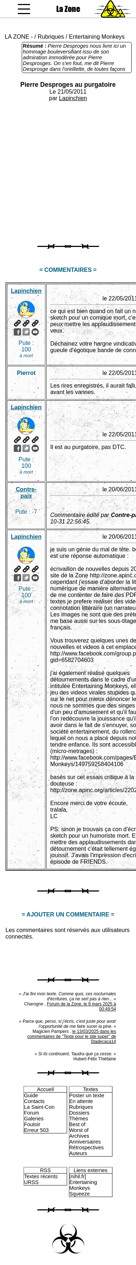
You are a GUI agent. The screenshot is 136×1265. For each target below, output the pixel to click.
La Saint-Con (39, 1107)
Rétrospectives (86, 1147)
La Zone (68, 9)
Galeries (34, 1118)
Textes (90, 1089)
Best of (77, 1124)
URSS (31, 1182)
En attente (81, 1101)
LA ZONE (17, 37)
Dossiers (79, 1113)
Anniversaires (85, 1142)
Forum (31, 1113)
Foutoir (32, 1124)
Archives (79, 1136)
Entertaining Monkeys (97, 37)
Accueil (45, 1089)
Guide (31, 1095)
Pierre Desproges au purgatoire (68, 84)
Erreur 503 (36, 1130)
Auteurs (78, 1153)
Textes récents (41, 1176)
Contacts (34, 1101)
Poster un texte (86, 1095)
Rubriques (51, 37)
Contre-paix (26, 492)
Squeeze (79, 1194)
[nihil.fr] (77, 1176)
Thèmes (78, 1118)
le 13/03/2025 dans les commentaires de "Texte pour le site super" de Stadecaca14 (71, 1036)
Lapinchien (73, 98)
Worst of (78, 1130)
